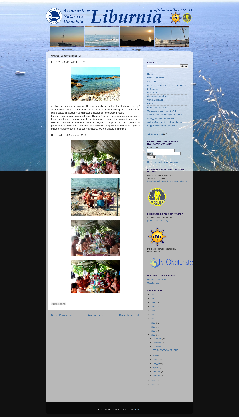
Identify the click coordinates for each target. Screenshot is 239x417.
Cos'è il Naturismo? (156, 78)
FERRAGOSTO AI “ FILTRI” (165, 350)
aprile (156, 367)
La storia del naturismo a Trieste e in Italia (166, 85)
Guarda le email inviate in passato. (163, 162)
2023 (153, 302)
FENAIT (151, 103)
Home (150, 74)
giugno (156, 359)
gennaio (157, 375)
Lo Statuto (152, 92)
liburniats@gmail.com (177, 181)
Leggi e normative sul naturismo (162, 126)
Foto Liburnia (66, 50)
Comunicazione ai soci (157, 96)
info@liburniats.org (156, 181)
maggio (156, 363)
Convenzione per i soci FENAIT (161, 111)
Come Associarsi (155, 100)
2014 (153, 381)
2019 (153, 319)
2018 (153, 323)
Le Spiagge (136, 50)
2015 (153, 335)
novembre (158, 342)
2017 (153, 327)
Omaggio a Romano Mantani (160, 118)
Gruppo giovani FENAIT (158, 107)
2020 (153, 315)
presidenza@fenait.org (157, 220)
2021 (153, 311)
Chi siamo (152, 81)
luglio (155, 355)
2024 (153, 298)
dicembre (157, 338)
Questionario (153, 283)
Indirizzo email (154, 147)
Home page (95, 315)
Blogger (137, 409)
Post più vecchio (129, 315)
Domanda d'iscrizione (157, 279)
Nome (150, 154)
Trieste (171, 50)
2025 (153, 294)
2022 (153, 306)
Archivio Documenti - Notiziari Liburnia (165, 122)
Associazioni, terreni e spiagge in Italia (165, 115)
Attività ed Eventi (101, 50)
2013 (153, 385)
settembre (158, 346)
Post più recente (61, 315)
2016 (153, 331)
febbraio (157, 371)
